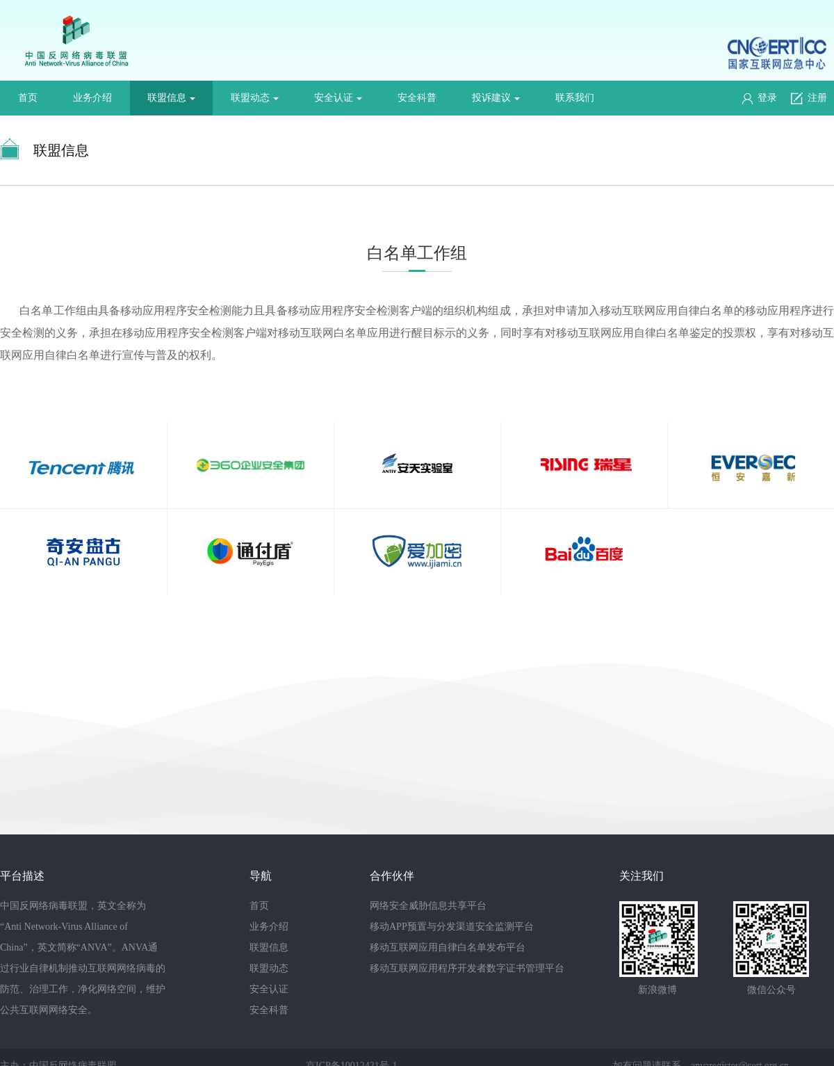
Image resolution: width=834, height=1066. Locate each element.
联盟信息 (171, 97)
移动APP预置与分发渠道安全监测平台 (452, 926)
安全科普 (417, 97)
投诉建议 (496, 97)
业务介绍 (92, 97)
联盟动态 (255, 97)
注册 (809, 98)
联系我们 (574, 97)
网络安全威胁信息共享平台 (428, 906)
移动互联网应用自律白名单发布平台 (447, 947)
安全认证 (338, 97)
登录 (759, 98)
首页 (28, 97)
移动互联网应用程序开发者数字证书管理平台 (467, 968)
